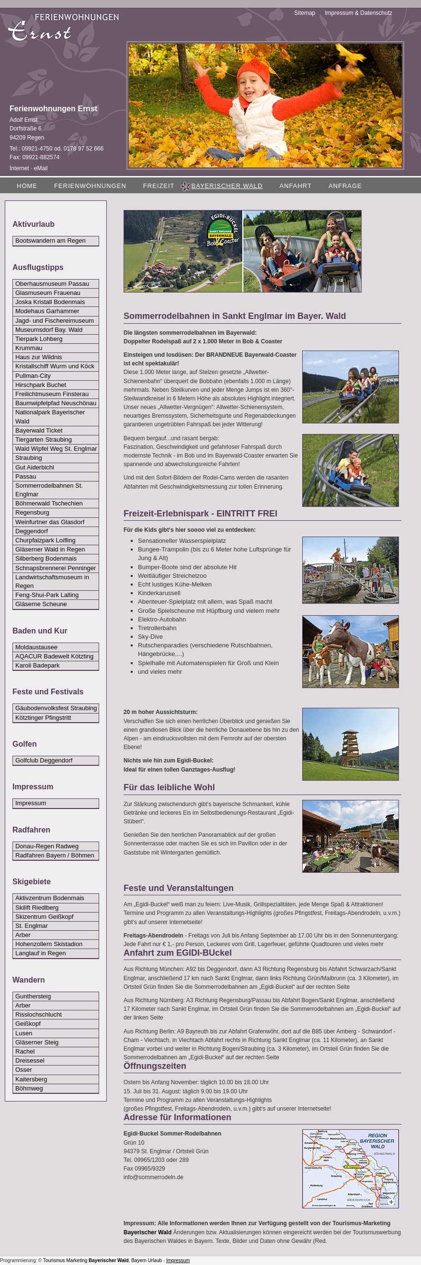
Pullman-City (33, 375)
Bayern (139, 1260)
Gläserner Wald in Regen (50, 549)
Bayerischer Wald (147, 1232)
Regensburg (32, 512)
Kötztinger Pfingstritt (43, 717)
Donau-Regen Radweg (47, 846)
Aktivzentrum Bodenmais (49, 898)
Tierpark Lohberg (39, 338)
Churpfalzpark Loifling (45, 540)
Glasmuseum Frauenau (47, 292)
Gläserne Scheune (41, 604)
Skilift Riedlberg (36, 907)
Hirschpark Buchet (40, 384)
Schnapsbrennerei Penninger (55, 568)
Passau (25, 476)
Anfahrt (295, 185)
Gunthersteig (33, 996)
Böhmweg (29, 1088)
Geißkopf (28, 1023)
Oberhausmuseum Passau (52, 283)
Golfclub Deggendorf (43, 760)
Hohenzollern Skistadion (48, 944)
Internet (19, 168)
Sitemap (304, 13)
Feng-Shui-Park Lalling (47, 594)
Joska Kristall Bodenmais (50, 301)
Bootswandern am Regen (50, 240)
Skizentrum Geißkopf (44, 916)
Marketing (76, 1260)
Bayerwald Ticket (38, 430)
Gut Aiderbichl (34, 467)
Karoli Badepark (37, 665)
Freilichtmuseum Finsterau (52, 394)
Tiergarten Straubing (43, 439)
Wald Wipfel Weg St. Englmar (56, 448)
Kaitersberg (31, 1079)
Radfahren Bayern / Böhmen (54, 855)
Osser (23, 1069)
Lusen (23, 1033)
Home (27, 185)
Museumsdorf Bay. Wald (48, 329)
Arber (23, 934)
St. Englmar (31, 925)
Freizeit (159, 185)
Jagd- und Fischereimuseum (54, 320)
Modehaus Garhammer (47, 311)
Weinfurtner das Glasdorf (49, 522)
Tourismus (54, 1260)
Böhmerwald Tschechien (49, 503)
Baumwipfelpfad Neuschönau (55, 403)
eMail (41, 168)
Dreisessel (30, 1060)
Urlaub (155, 1260)
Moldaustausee (36, 647)
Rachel (24, 1051)
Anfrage (345, 185)
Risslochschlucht (38, 1014)
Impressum (30, 803)
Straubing (28, 457)
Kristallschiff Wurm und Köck (54, 366)
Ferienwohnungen (90, 185)
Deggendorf (31, 531)
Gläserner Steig (36, 1042)
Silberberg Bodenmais (46, 558)
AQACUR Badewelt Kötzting (54, 656)
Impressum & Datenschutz (358, 13)
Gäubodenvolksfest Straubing (56, 708)
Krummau (28, 347)
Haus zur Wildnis (38, 357)
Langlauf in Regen (40, 953)
